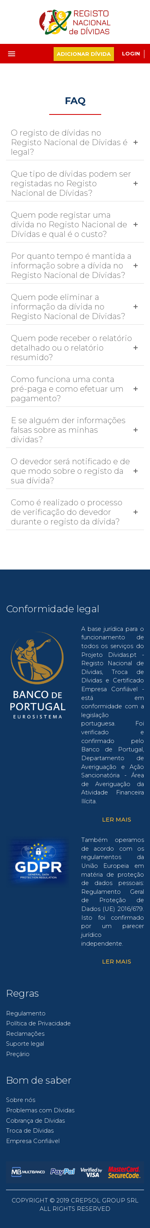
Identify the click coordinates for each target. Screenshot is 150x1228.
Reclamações (25, 1033)
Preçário (18, 1054)
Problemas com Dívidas (40, 1110)
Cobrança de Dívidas (35, 1120)
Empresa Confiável (33, 1141)
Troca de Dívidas (30, 1130)
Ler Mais (116, 819)
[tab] (75, 142)
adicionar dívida (84, 54)
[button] (22, 51)
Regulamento (26, 1013)
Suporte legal (25, 1043)
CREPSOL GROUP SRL (104, 1200)
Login (131, 54)
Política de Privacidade (38, 1023)
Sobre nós (20, 1100)
